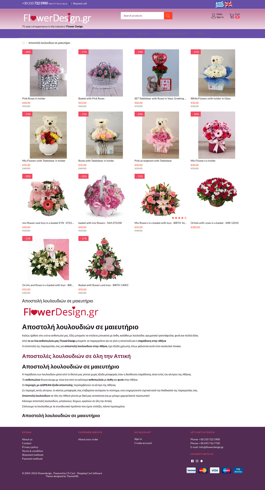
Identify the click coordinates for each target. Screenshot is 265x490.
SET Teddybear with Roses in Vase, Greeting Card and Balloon (161, 98)
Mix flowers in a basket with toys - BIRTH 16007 (161, 222)
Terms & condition (32, 450)
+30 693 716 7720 (209, 442)
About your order (88, 438)
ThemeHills (73, 475)
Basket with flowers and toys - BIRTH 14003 (103, 284)
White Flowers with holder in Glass (211, 98)
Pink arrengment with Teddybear (153, 160)
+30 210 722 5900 (209, 438)
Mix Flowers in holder (203, 160)
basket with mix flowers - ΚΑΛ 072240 (100, 222)
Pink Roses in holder (33, 98)
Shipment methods (32, 454)
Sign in (138, 438)
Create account (143, 442)
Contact (26, 442)
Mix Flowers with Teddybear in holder (44, 160)
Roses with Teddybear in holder (96, 160)
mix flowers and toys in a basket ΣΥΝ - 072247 (48, 222)
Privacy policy (30, 446)
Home (23, 42)
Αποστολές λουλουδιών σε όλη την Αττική (76, 355)
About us (27, 438)
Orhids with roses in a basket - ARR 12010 (215, 222)
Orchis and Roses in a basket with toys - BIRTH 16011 (48, 284)
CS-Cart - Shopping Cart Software (84, 472)
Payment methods (32, 458)
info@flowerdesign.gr (211, 446)
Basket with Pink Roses (91, 98)
